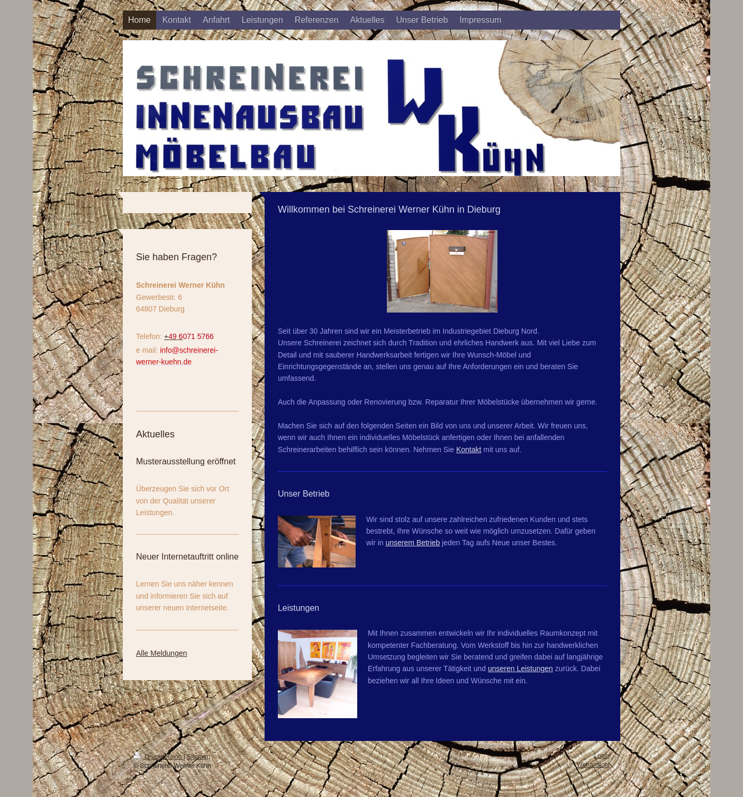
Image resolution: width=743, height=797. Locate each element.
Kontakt (468, 449)
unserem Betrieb (412, 542)
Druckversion (158, 757)
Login (602, 755)
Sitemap (198, 757)
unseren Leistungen (520, 668)
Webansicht (593, 764)
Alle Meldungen (161, 653)
